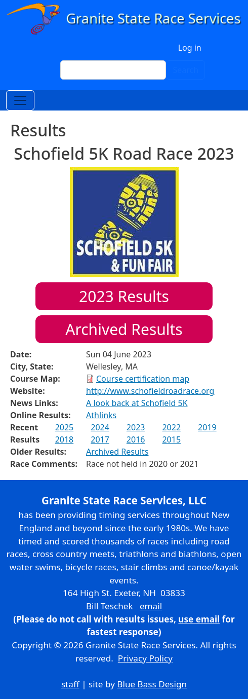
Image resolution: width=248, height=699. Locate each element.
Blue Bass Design (152, 684)
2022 (171, 427)
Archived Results (123, 329)
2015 (171, 439)
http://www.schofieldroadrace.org (150, 390)
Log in (189, 47)
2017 (100, 439)
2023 (136, 427)
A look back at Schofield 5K (137, 403)
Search (185, 70)
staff (70, 684)
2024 (100, 427)
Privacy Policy (145, 658)
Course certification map (142, 378)
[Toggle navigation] (20, 100)
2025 (64, 427)
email (151, 606)
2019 (207, 427)
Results (124, 296)
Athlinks (101, 415)
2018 (64, 439)
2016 (136, 439)
